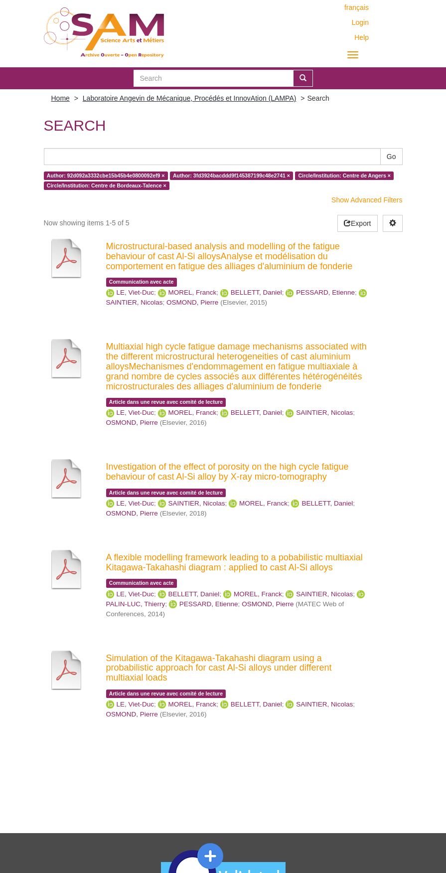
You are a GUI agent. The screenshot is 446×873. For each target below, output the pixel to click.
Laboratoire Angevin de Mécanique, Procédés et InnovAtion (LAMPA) (190, 98)
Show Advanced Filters (366, 200)
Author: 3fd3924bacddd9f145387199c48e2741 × (231, 175)
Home (60, 98)
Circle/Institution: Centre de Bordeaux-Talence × (106, 185)
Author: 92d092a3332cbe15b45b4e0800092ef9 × (106, 175)
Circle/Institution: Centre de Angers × (344, 175)
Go (391, 157)
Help (361, 37)
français (356, 7)
